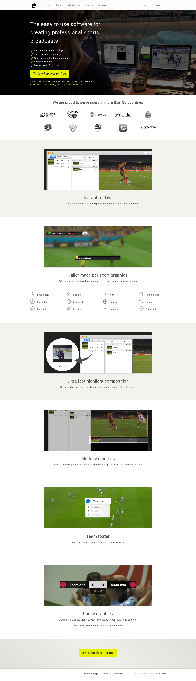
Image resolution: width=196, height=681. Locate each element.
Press (105, 673)
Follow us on (91, 673)
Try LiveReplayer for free (49, 73)
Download (103, 5)
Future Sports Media (157, 673)
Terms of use (118, 673)
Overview (46, 5)
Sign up (157, 5)
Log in (145, 5)
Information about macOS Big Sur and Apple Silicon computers (57, 84)
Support (89, 5)
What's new (74, 5)
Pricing (60, 5)
